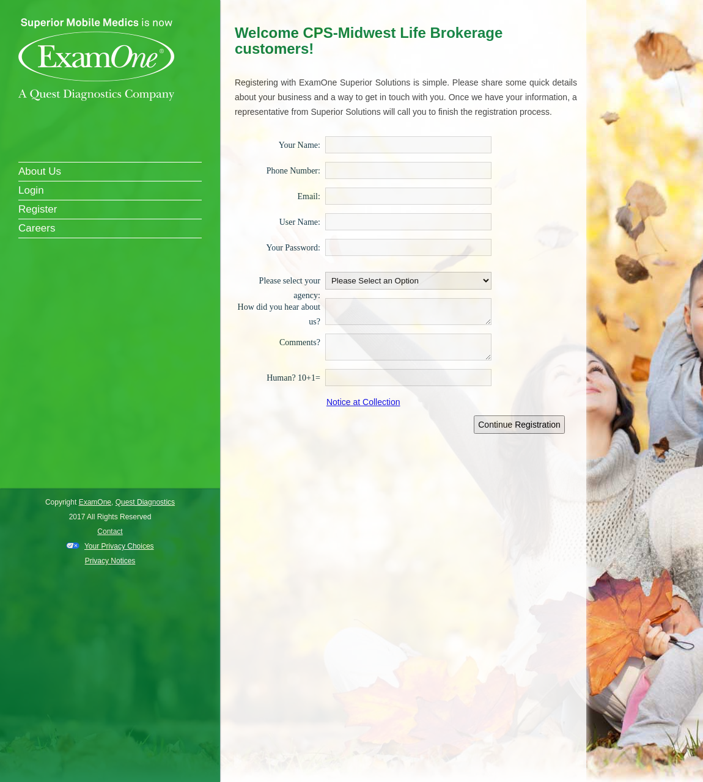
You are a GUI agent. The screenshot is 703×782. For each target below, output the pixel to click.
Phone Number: (293, 170)
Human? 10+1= (293, 377)
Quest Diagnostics (145, 502)
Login (31, 190)
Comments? (299, 342)
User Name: (299, 221)
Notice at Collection (363, 402)
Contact (109, 531)
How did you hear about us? (279, 306)
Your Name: (299, 145)
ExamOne (95, 502)
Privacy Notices (110, 561)
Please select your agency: (289, 280)
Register (37, 209)
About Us (39, 171)
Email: (309, 196)
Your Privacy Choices (119, 546)
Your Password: (293, 247)
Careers (36, 228)
